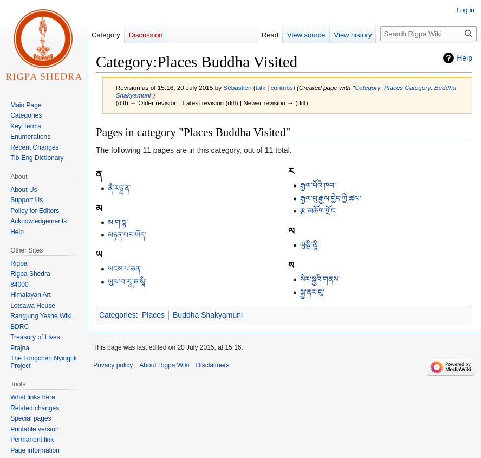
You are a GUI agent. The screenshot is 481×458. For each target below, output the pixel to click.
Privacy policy (113, 365)
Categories (117, 315)
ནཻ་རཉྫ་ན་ (119, 188)
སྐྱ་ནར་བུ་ (312, 292)
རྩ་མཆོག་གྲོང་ (318, 211)
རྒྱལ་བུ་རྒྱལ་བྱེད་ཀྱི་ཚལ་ (330, 198)
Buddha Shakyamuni (208, 315)
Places (153, 315)
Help (464, 58)
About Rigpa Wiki (164, 365)
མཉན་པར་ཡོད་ (127, 234)
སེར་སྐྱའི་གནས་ (320, 279)
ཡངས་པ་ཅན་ (125, 269)
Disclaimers (212, 365)
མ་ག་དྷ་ (118, 222)
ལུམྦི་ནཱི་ (309, 245)
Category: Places (379, 87)
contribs (282, 87)
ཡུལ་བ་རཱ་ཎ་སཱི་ (127, 282)
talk (260, 87)
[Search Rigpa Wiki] (428, 33)
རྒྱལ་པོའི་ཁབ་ (318, 185)
